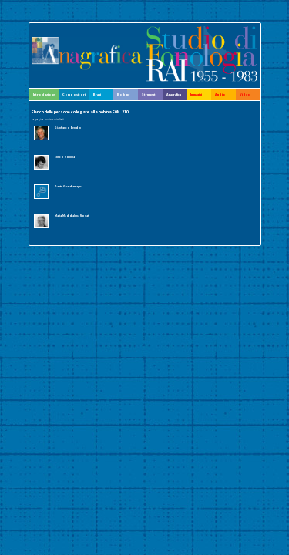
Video (245, 94)
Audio (220, 94)
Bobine (123, 94)
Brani (97, 94)
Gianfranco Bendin (68, 128)
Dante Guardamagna (68, 186)
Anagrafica (173, 94)
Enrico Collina (65, 157)
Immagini (196, 94)
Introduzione (44, 94)
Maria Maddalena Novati (72, 215)
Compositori (74, 94)
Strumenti (149, 94)
